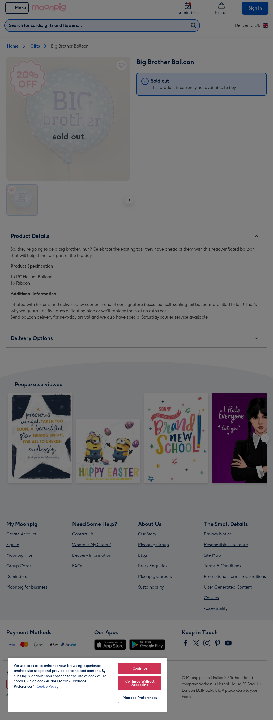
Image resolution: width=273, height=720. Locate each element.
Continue (140, 668)
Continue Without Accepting (140, 683)
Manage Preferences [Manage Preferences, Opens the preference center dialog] (140, 698)
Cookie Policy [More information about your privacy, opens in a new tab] (47, 686)
